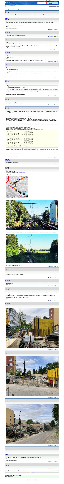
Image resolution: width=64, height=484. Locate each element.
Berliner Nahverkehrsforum (10, 5)
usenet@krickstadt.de (17, 156)
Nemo (7, 18)
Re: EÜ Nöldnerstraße (7, 32)
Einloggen (51, 0)
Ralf (6, 282)
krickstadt (7, 107)
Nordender (7, 450)
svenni (7, 11)
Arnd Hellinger (8, 271)
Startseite (6, 5)
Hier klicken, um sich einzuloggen (9, 479)
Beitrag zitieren (56, 29)
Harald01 (7, 162)
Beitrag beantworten (51, 29)
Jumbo (7, 51)
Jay (6, 80)
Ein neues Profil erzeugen (56, 0)
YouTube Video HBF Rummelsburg (10, 166)
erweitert (58, 7)
